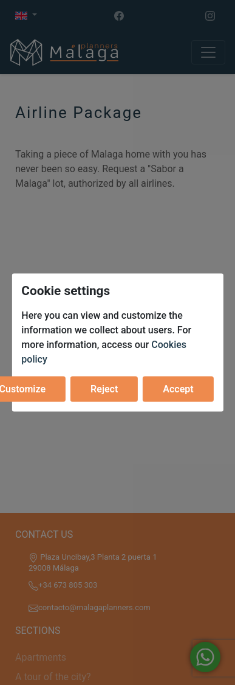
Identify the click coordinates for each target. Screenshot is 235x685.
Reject (104, 388)
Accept (178, 388)
